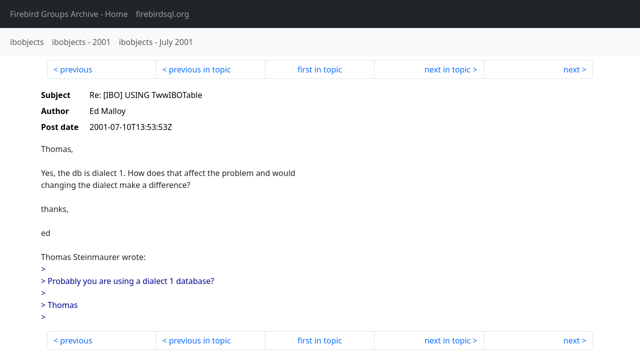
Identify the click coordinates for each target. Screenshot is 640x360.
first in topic (320, 69)
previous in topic (200, 69)
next (572, 69)
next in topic (447, 69)
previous (76, 69)
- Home (69, 14)
